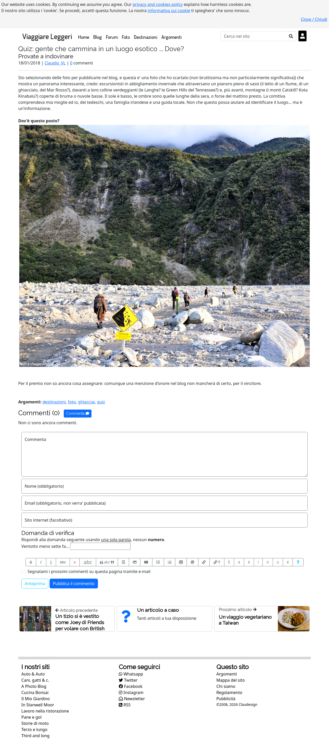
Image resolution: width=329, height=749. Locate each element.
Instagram (131, 692)
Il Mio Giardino (35, 698)
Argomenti (171, 37)
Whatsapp (131, 674)
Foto (126, 37)
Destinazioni (145, 37)
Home (84, 36)
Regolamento (229, 692)
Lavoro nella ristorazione (45, 711)
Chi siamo (225, 686)
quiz (101, 402)
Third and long (35, 735)
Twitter (128, 680)
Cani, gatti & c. (35, 680)
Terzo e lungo (34, 729)
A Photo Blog (33, 686)
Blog (97, 37)
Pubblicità (225, 698)
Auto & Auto (33, 674)
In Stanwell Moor (37, 705)
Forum (112, 37)
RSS (125, 705)
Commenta (77, 413)
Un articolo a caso (158, 610)
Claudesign (248, 704)
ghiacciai (86, 402)
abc (63, 562)
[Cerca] (253, 36)
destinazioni (54, 402)
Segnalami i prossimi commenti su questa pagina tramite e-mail (89, 571)
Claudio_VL (55, 63)
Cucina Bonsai (35, 692)
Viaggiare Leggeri (47, 36)
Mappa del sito (230, 680)
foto (72, 402)
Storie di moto (35, 723)
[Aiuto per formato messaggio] (298, 562)
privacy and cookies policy (158, 4)
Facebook (130, 686)
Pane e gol (31, 717)
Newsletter (132, 698)
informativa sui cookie (169, 10)
